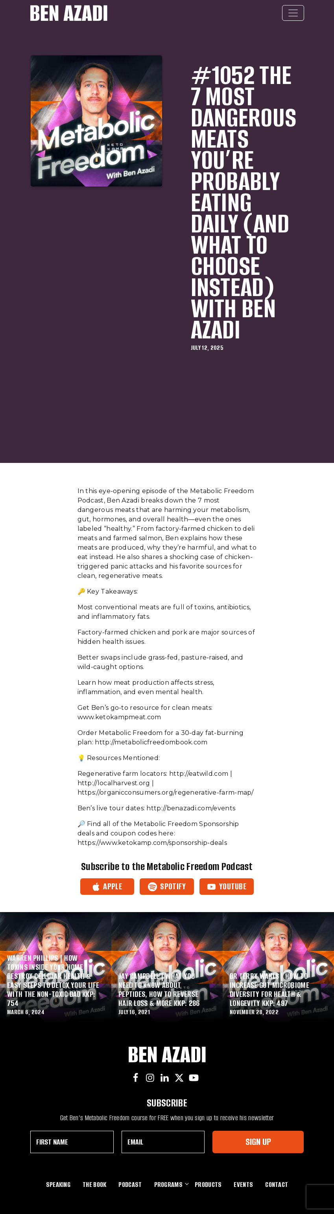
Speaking (58, 1184)
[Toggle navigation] (293, 13)
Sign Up (258, 1141)
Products (208, 1184)
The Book (94, 1184)
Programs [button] (168, 1184)
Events (243, 1184)
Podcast (130, 1184)
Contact (276, 1184)
